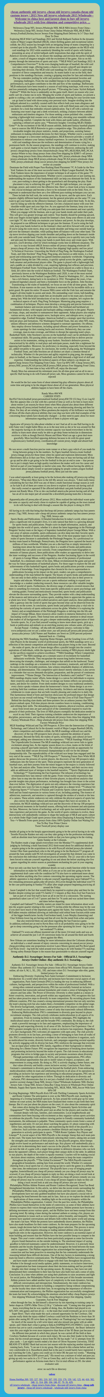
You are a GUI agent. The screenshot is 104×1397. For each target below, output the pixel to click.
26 (66, 1382)
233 (60, 1379)
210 (45, 1379)
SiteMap (20, 1379)
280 (45, 1382)
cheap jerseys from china (44, 1385)
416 (87, 1379)
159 (69, 1379)
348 (32, 1382)
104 (50, 1382)
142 (74, 1379)
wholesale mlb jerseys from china (70, 1388)
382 (92, 1379)
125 (79, 1379)
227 (36, 1379)
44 (83, 1379)
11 (37, 1382)
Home (12, 1379)
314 (41, 1382)
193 (55, 1379)
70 (63, 1382)
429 (71, 1382)
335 (31, 1379)
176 (64, 1379)
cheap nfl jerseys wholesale (39, 1388)
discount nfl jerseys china (69, 1385)
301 (41, 1379)
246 (55, 1382)
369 (26, 1379)
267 (50, 1379)
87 (59, 1382)
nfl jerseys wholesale (20, 1385)
